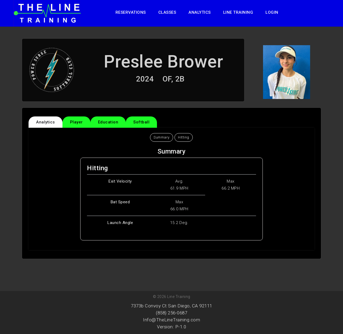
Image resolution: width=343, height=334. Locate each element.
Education (108, 122)
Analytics (199, 12)
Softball (141, 122)
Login (271, 12)
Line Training (238, 12)
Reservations (131, 12)
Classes (167, 12)
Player (76, 122)
